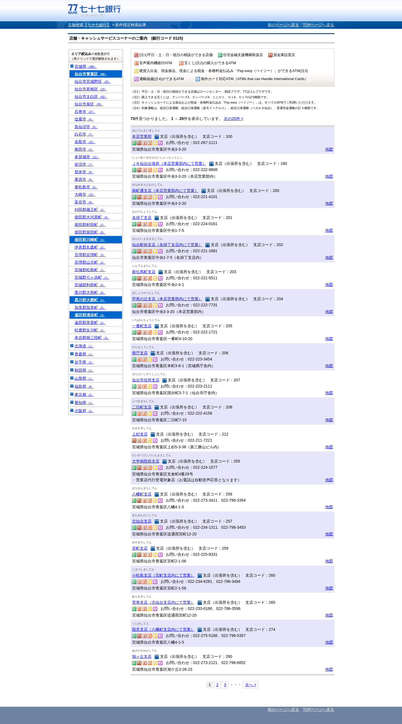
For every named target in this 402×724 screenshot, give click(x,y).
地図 (329, 149)
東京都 (84, 394)
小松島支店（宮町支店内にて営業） (163, 575)
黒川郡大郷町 (90, 300)
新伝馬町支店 (143, 272)
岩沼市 (84, 164)
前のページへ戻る (283, 25)
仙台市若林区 (91, 89)
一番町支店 (142, 326)
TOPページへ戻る (318, 25)
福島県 (84, 386)
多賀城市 (87, 157)
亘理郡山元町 (90, 262)
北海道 (84, 346)
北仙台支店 (142, 521)
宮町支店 (140, 548)
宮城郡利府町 (90, 285)
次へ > (250, 684)
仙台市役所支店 (145, 380)
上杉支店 (140, 434)
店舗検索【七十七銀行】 (89, 25)
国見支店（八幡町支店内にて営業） (163, 629)
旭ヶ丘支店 (142, 656)
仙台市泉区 (89, 104)
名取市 (85, 141)
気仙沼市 (86, 126)
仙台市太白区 (91, 96)
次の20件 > (233, 118)
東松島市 (86, 187)
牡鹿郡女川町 (90, 330)
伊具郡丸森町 (90, 247)
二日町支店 (142, 407)
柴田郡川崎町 (90, 239)
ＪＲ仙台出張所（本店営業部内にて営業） (169, 163)
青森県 (84, 354)
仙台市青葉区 (91, 74)
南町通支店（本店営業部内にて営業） (165, 190)
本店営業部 (142, 136)
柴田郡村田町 (90, 224)
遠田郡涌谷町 (90, 315)
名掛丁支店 (142, 217)
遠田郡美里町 (90, 322)
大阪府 (84, 410)
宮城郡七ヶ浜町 (92, 277)
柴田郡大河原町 (92, 217)
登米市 (84, 172)
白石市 (84, 134)
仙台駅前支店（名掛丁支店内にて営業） (167, 244)
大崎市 (85, 194)
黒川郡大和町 (90, 292)
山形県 (84, 378)
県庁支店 (140, 353)
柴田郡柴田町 (90, 232)
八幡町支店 (142, 494)
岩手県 (84, 362)
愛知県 (84, 402)
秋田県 (84, 370)
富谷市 (84, 202)
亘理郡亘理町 (90, 254)
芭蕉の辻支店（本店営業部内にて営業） (167, 299)
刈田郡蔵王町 (90, 209)
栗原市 (84, 179)
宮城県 (86, 66)
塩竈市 (84, 119)
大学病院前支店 (145, 461)
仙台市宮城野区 (93, 81)
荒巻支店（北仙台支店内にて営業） (163, 602)
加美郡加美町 (90, 307)
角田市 (84, 149)
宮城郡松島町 (90, 270)
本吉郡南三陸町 (92, 337)
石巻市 (85, 111)
